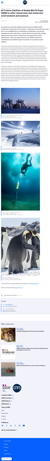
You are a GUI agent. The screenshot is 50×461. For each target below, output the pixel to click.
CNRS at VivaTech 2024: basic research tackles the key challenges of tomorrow (25, 352)
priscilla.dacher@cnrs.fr (10, 311)
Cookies (6, 447)
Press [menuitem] (2, 410)
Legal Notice (7, 453)
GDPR (5, 450)
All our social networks (7, 430)
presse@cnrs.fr (35, 283)
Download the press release (13, 295)
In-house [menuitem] (3, 419)
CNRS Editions (5, 401)
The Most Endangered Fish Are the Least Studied (25, 335)
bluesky (2, 425)
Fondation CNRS (6, 395)
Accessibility (7, 441)
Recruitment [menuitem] (4, 413)
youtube (24, 425)
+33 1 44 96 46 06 (9, 309)
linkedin (11, 425)
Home (2, 8)
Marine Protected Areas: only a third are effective (25, 369)
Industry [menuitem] (3, 416)
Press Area (8, 8)
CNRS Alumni (5, 404)
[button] (6, 458)
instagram (19, 425)
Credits (6, 444)
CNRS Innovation (6, 398)
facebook (15, 425)
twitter (7, 425)
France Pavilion (18, 287)
